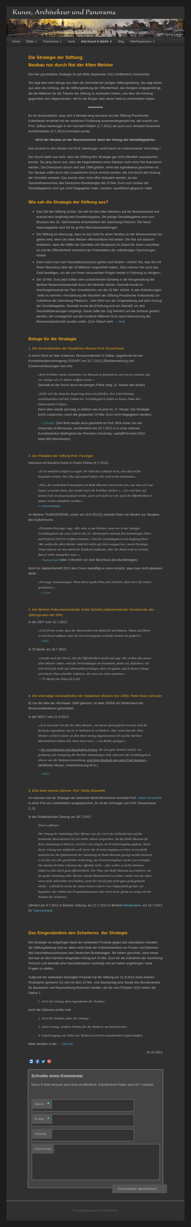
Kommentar (43, 1149)
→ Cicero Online (49, 506)
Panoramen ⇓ (52, 41)
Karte (71, 41)
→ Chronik (65, 1044)
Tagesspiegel (42, 910)
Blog (121, 41)
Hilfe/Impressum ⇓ (142, 41)
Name (42, 1104)
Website (41, 1134)
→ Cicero (44, 592)
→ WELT (44, 774)
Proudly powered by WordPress (95, 1210)
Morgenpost (132, 905)
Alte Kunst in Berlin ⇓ (96, 41)
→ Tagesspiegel (48, 560)
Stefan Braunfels (150, 798)
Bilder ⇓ (31, 41)
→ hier (119, 321)
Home (16, 41)
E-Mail (42, 1119)
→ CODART (46, 423)
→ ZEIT (43, 641)
